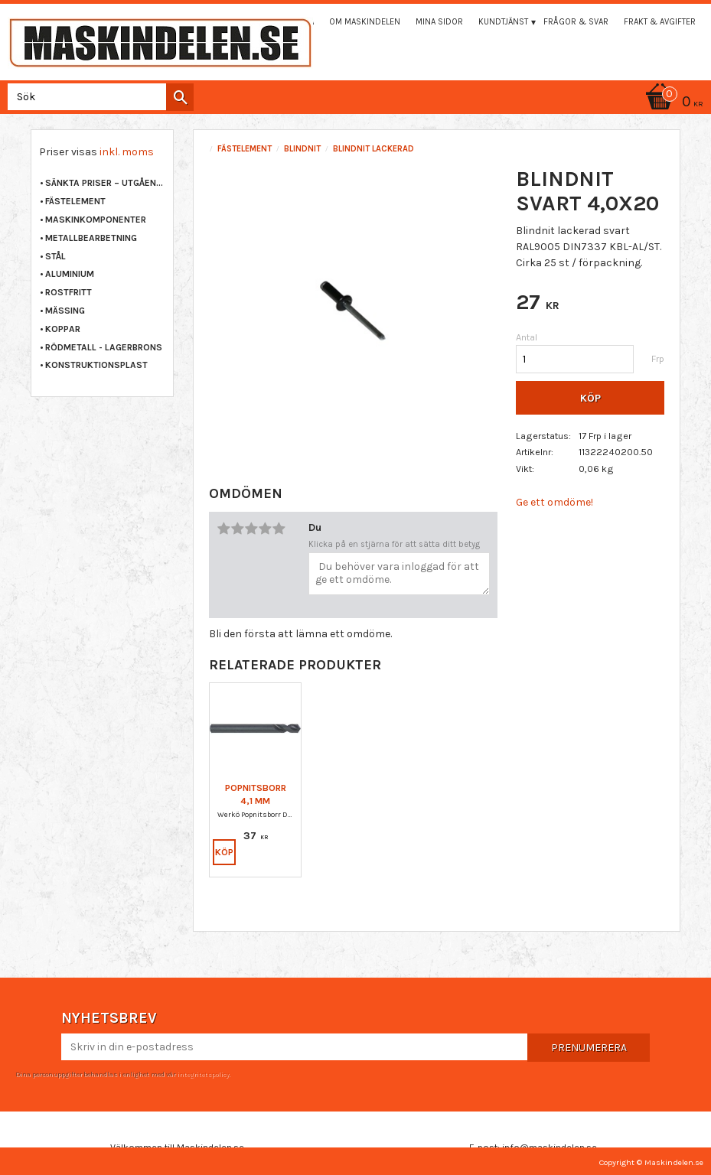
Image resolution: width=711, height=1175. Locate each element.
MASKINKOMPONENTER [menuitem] (95, 219)
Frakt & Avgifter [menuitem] (660, 22)
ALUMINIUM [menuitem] (69, 274)
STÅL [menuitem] (55, 256)
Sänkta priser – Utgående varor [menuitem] (105, 182)
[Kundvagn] (672, 103)
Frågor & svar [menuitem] (575, 22)
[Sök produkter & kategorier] (98, 96)
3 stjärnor (251, 528)
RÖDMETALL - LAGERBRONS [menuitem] (103, 347)
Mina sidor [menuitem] (439, 22)
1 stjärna (223, 528)
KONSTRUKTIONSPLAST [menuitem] (96, 365)
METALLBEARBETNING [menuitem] (91, 238)
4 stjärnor (265, 528)
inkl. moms (126, 151)
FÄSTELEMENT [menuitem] (75, 201)
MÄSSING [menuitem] (65, 310)
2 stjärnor (237, 528)
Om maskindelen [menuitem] (364, 22)
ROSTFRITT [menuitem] (68, 292)
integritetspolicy (203, 1074)
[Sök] (180, 97)
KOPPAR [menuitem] (62, 329)
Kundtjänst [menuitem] (503, 22)
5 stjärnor (278, 528)
